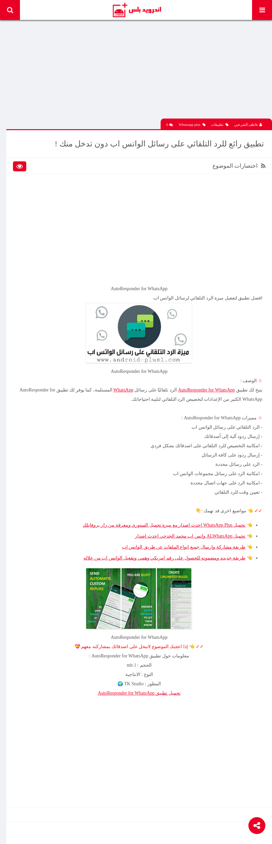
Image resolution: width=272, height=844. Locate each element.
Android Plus (136, 10)
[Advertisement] (139, 71)
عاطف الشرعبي (248, 124)
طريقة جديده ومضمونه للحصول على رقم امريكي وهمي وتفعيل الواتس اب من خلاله (164, 556)
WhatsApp (123, 388)
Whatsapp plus (192, 124)
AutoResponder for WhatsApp (206, 388)
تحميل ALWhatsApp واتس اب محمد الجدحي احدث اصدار (190, 534)
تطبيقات (219, 124)
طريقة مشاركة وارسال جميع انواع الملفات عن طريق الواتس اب (183, 545)
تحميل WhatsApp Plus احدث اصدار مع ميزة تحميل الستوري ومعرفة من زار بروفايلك (164, 523)
